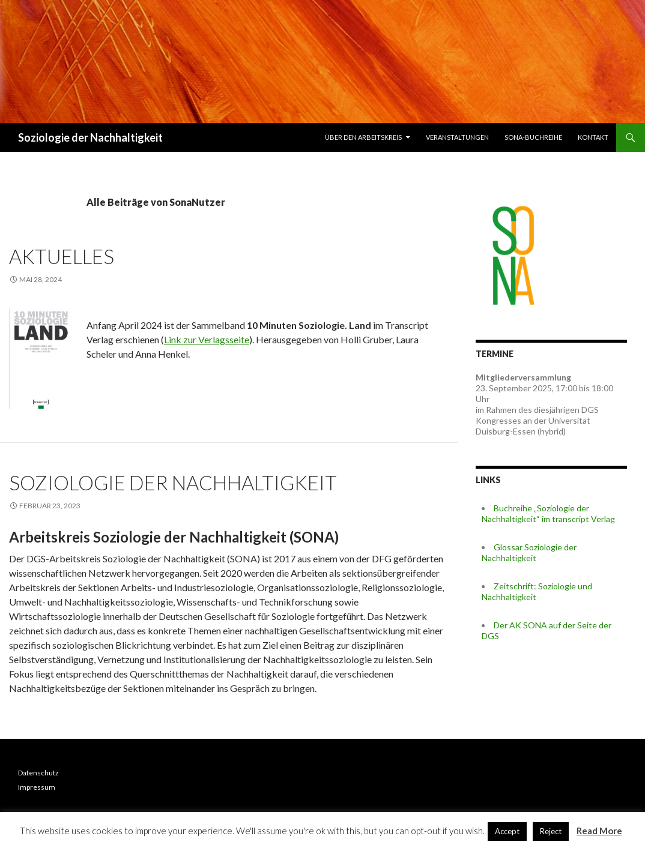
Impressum (36, 787)
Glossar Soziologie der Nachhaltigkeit (529, 552)
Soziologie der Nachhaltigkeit (90, 137)
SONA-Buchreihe (533, 137)
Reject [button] (551, 831)
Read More (599, 830)
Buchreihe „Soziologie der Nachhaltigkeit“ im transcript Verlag (548, 513)
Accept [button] (507, 831)
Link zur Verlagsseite (206, 339)
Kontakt (593, 137)
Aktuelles (61, 256)
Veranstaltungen (457, 137)
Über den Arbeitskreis (363, 137)
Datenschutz (38, 772)
